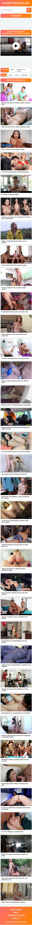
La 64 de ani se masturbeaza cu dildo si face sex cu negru (15, 521)
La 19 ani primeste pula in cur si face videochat (16, 451)
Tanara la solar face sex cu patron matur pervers (14, 288)
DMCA (16, 913)
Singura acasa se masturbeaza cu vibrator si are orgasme (16, 665)
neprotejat (24, 75)
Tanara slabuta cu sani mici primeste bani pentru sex (14, 335)
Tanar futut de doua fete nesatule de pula (14, 265)
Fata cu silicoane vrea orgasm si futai (13, 149)
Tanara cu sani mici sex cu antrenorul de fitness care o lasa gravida (16, 217)
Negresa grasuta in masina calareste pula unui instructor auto (16, 428)
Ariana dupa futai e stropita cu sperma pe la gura (15, 784)
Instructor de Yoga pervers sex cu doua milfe (15, 358)
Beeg (12, 69)
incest (10, 75)
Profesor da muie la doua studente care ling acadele (15, 689)
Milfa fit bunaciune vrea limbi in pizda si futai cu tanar (16, 103)
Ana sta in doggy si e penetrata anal (12, 831)
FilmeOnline (16, 3)
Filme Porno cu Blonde (21, 70)
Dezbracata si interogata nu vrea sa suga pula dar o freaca (15, 497)
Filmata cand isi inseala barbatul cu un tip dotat (16, 405)
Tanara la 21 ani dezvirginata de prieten (13, 902)
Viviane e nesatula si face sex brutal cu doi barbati (14, 617)
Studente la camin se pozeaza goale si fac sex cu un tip (15, 760)
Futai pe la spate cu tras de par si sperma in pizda (15, 854)
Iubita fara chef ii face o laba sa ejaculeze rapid (16, 127)
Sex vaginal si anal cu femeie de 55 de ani (14, 474)
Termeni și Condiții (16, 915)
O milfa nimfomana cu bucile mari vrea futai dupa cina (15, 545)
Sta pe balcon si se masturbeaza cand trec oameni (14, 641)
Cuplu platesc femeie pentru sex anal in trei (15, 311)
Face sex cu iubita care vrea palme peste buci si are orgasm (16, 808)
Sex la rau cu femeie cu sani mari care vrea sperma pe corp (15, 878)
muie (16, 75)
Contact (16, 918)
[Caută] (28, 10)
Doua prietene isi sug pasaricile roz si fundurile (16, 713)
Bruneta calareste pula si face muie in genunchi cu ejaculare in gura (16, 736)
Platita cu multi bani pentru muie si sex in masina (14, 241)
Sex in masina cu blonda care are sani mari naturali (15, 593)
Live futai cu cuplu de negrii (10, 194)
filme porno (16, 910)
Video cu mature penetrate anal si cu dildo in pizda (15, 381)
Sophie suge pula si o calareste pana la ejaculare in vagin (13, 569)
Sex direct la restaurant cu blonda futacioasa (15, 172)
